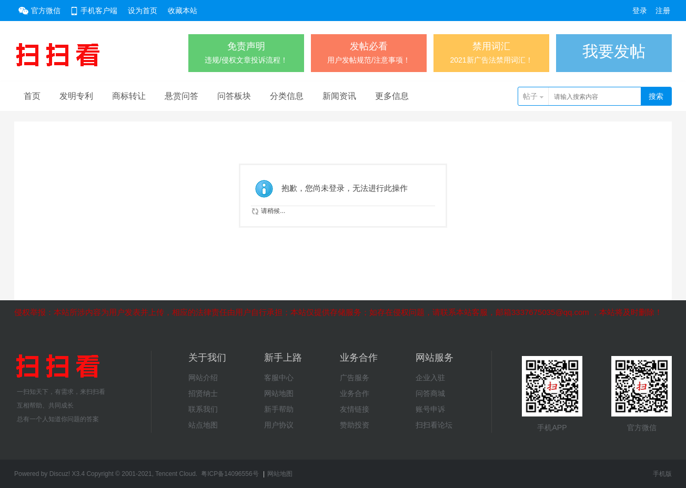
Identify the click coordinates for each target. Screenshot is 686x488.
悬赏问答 (181, 96)
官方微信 (45, 10)
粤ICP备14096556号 (229, 473)
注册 (662, 10)
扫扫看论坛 (434, 425)
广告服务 (354, 377)
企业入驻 (430, 377)
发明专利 (76, 96)
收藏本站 (182, 10)
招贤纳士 (203, 393)
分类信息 (287, 96)
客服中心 (279, 377)
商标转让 (129, 96)
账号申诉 (430, 409)
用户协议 (279, 425)
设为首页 (142, 10)
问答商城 (430, 393)
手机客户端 (98, 10)
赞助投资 (354, 425)
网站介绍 (203, 377)
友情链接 (354, 409)
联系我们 (203, 409)
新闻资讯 (339, 96)
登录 (639, 10)
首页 (32, 96)
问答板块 (234, 96)
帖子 (530, 96)
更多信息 (392, 96)
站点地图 (203, 425)
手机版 (662, 473)
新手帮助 (279, 409)
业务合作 (354, 393)
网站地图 (279, 393)
